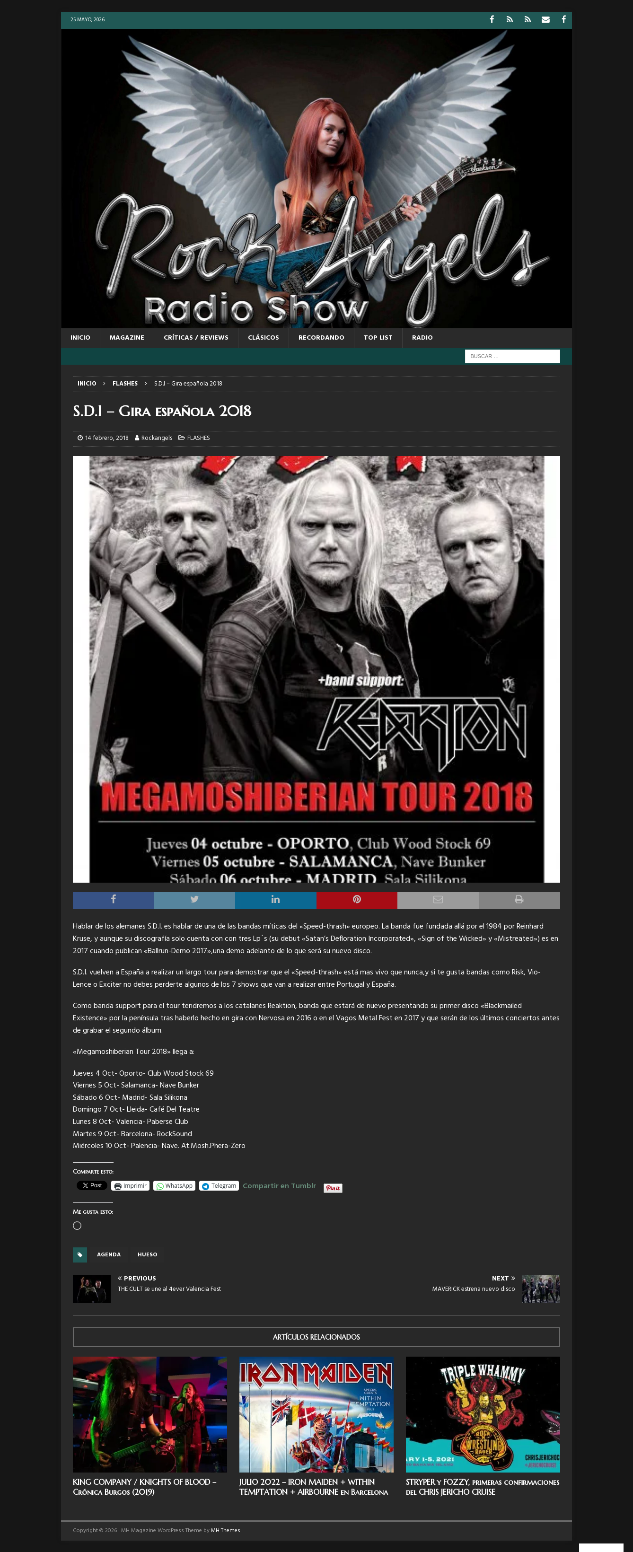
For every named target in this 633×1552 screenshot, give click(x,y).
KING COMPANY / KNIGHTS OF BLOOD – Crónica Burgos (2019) (144, 1486)
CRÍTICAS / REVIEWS (196, 337)
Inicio (80, 337)
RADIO (422, 337)
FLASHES (198, 438)
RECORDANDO (321, 337)
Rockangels (156, 438)
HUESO (147, 1254)
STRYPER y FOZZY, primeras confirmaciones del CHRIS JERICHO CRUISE (482, 1486)
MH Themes (225, 1530)
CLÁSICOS (263, 337)
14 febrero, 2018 (107, 438)
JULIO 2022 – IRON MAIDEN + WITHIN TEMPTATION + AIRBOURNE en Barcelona (313, 1486)
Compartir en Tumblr (279, 1184)
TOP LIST (378, 337)
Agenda (109, 1254)
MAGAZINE (127, 337)
